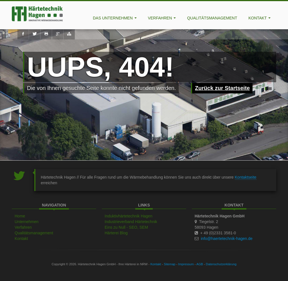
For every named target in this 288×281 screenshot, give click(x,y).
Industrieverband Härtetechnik (131, 221)
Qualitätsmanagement (212, 18)
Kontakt (259, 18)
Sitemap (170, 264)
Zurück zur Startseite (222, 88)
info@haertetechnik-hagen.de (227, 238)
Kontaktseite (245, 177)
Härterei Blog (116, 233)
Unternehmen (27, 221)
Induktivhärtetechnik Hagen (128, 216)
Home (20, 216)
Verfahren (162, 18)
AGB (199, 264)
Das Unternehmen (114, 18)
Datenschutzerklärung (221, 264)
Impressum (186, 264)
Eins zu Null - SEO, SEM (126, 227)
